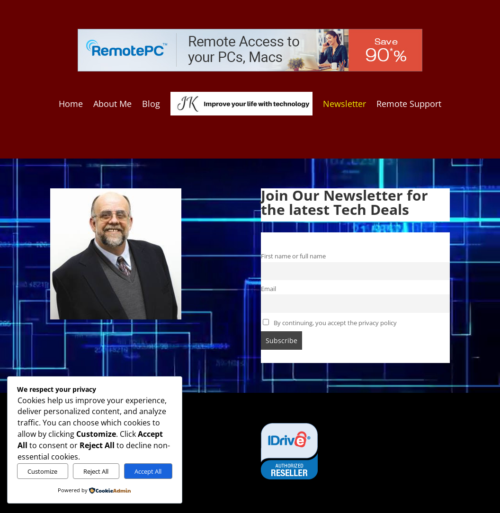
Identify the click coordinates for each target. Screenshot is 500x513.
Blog (151, 103)
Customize (42, 471)
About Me (112, 103)
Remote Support (408, 103)
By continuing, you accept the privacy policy (330, 323)
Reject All (95, 471)
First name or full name (293, 256)
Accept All (147, 471)
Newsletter (344, 103)
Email (268, 289)
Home (71, 103)
